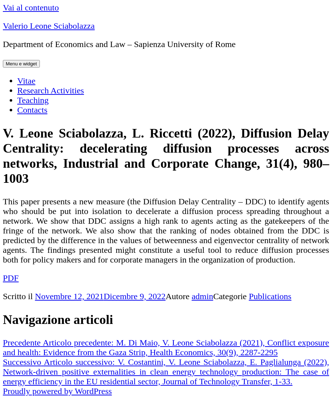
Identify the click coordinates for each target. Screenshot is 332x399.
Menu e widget (21, 63)
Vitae (26, 80)
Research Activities (50, 90)
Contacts (32, 110)
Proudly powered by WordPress (57, 391)
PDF (11, 278)
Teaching (33, 100)
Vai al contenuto (31, 7)
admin (202, 296)
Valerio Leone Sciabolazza (49, 26)
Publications (270, 296)
